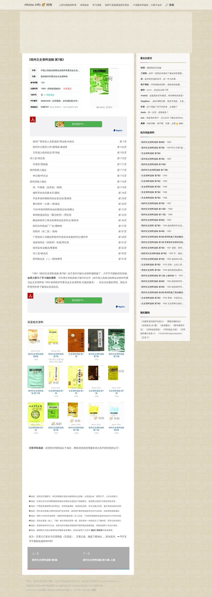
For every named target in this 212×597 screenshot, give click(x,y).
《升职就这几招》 (170, 329)
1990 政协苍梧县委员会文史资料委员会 (169, 270)
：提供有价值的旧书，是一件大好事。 (159, 78)
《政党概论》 (165, 325)
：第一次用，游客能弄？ (154, 112)
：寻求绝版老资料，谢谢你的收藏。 (161, 84)
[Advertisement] (106, 32)
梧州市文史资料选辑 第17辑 (35, 391)
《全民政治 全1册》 (149, 325)
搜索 (171, 4)
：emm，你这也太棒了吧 (154, 89)
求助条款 (84, 4)
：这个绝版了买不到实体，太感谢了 (159, 106)
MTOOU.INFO (54, 589)
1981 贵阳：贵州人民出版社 (166, 247)
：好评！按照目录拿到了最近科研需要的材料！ (165, 73)
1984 (155, 142)
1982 (168, 236)
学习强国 (96, 4)
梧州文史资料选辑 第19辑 (116, 355)
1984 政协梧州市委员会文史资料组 (169, 281)
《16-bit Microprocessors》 (170, 333)
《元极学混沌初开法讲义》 (152, 321)
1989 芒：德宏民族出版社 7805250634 (172, 253)
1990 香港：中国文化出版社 (164, 297)
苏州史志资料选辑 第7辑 (96, 355)
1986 (156, 214)
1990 (153, 175)
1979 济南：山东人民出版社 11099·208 (169, 264)
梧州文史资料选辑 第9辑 (116, 428)
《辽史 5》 (145, 337)
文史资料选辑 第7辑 (76, 355)
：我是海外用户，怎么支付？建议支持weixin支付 (165, 117)
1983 (155, 231)
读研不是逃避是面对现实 (117, 4)
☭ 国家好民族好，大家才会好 (147, 4)
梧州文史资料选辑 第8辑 (35, 355)
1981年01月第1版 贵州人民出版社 (169, 147)
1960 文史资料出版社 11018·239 (166, 303)
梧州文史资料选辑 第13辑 (76, 428)
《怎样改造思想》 (153, 329)
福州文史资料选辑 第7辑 (56, 428)
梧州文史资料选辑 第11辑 (96, 428)
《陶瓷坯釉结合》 (174, 321)
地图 (93, 589)
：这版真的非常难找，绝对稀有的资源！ (162, 95)
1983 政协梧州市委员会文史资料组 (169, 286)
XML (88, 589)
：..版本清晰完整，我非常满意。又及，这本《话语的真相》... (173, 101)
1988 (153, 186)
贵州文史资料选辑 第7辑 (56, 355)
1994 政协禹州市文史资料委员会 (166, 225)
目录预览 (67, 88)
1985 (155, 219)
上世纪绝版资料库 (68, 4)
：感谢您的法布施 (150, 67)
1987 (155, 158)
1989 (153, 181)
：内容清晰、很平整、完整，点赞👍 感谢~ (162, 123)
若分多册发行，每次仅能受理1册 (64, 107)
